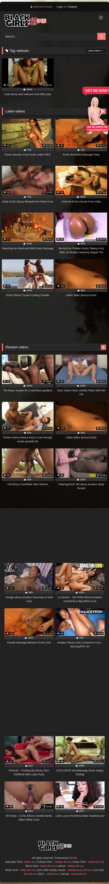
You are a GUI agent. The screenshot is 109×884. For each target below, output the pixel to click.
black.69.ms (48, 865)
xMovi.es (29, 861)
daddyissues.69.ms (79, 870)
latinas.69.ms (76, 865)
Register (72, 6)
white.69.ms (28, 870)
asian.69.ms (95, 861)
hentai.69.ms (78, 873)
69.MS (73, 857)
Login (60, 6)
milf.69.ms (53, 873)
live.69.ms (30, 873)
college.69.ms (62, 861)
